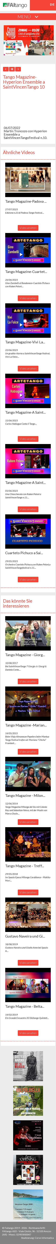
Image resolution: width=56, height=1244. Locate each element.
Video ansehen (28, 227)
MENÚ (28, 16)
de (52, 4)
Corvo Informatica (44, 1237)
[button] (28, 180)
